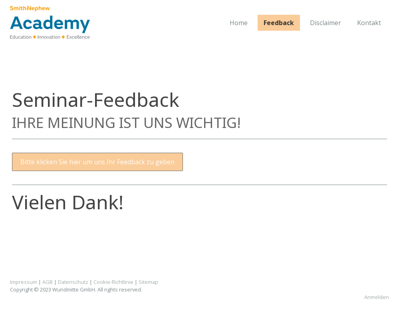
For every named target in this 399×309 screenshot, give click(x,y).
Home (239, 22)
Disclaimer (325, 22)
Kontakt (369, 22)
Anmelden (376, 297)
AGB (47, 281)
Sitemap (148, 281)
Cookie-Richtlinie (113, 281)
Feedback (279, 22)
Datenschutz (73, 281)
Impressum (23, 281)
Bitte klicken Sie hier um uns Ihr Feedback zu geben (97, 161)
